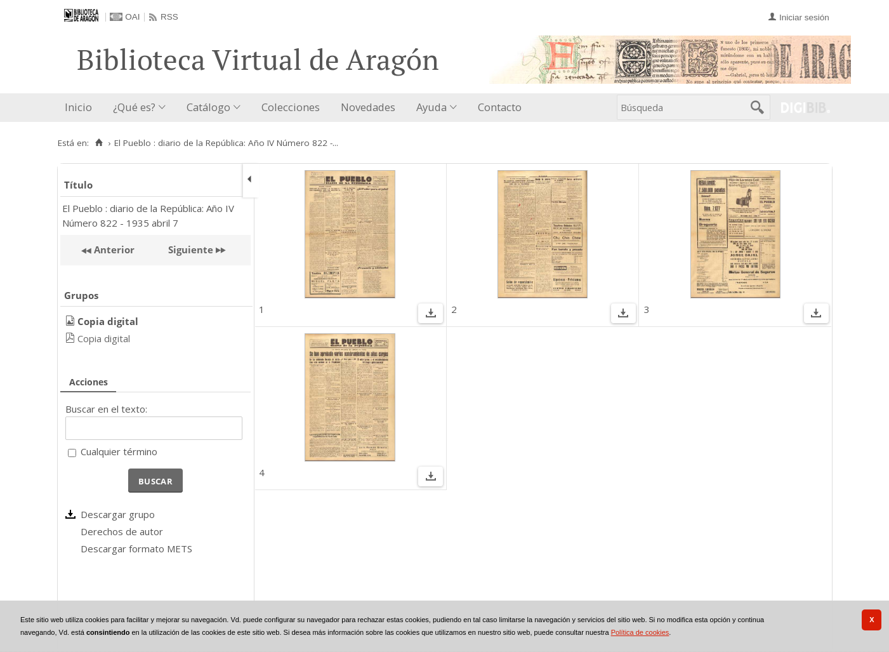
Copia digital (103, 338)
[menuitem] (81, 107)
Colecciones (290, 107)
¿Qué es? (134, 107)
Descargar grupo (118, 514)
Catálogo (208, 107)
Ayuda (431, 107)
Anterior (113, 249)
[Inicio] (99, 142)
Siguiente (191, 249)
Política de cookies (640, 632)
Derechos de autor (122, 531)
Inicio (78, 107)
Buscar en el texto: (106, 409)
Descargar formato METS (136, 548)
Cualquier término (119, 451)
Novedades (368, 107)
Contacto (500, 107)
